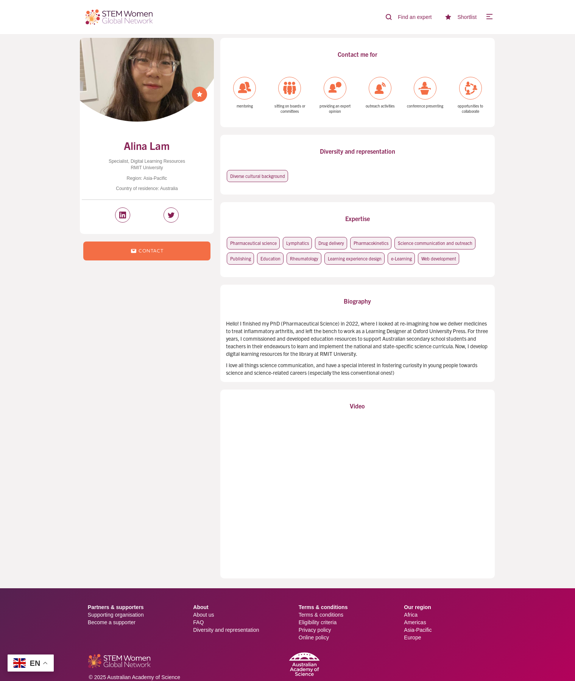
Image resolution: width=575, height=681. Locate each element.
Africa (411, 615)
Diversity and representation (226, 630)
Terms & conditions (321, 615)
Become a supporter (112, 622)
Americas (415, 622)
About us (203, 615)
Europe (412, 637)
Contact (147, 251)
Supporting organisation (116, 615)
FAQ (198, 622)
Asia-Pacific (418, 630)
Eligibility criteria (318, 622)
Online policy (314, 637)
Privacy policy (315, 630)
